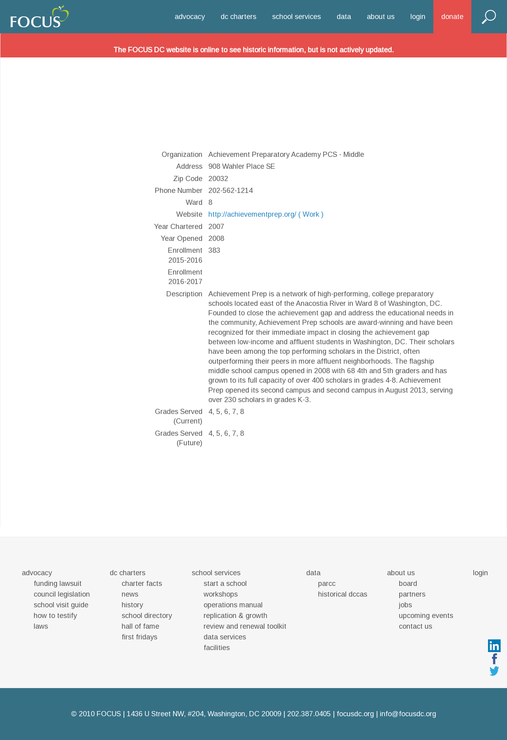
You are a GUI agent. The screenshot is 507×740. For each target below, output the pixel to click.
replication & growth (235, 616)
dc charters (238, 17)
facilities (217, 648)
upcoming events (426, 616)
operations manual (233, 605)
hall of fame (140, 626)
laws (41, 626)
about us (381, 17)
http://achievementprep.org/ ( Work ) (266, 214)
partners (412, 594)
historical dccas (342, 594)
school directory (147, 616)
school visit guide (61, 605)
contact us (415, 626)
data (344, 17)
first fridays (139, 637)
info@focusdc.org (408, 714)
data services (225, 637)
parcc (326, 583)
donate (452, 17)
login (417, 17)
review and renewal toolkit (245, 626)
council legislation (62, 594)
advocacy (190, 17)
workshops (221, 594)
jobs (405, 605)
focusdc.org (355, 714)
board (408, 583)
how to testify (55, 616)
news (130, 594)
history (132, 605)
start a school (225, 583)
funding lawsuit (58, 583)
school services (296, 17)
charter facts (142, 583)
